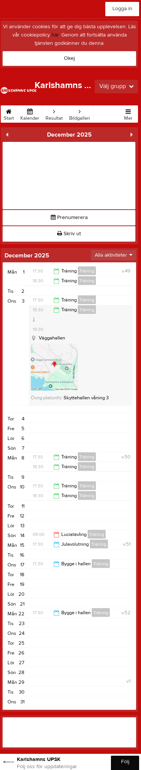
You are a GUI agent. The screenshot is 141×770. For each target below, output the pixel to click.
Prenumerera (69, 217)
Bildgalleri (79, 113)
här (55, 35)
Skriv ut (69, 233)
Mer (128, 113)
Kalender (29, 113)
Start (9, 113)
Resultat (54, 113)
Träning (86, 271)
